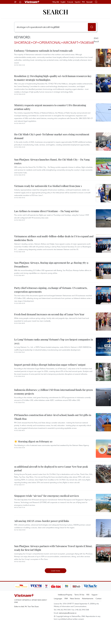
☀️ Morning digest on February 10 (33, 441)
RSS (88, 594)
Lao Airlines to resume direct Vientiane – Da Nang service (46, 211)
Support (94, 594)
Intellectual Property (65, 594)
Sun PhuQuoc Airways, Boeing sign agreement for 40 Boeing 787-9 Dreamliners (51, 264)
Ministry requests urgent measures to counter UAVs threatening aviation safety (50, 107)
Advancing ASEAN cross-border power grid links (41, 521)
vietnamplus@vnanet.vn (67, 613)
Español (77, 2)
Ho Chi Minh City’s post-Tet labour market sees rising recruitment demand (51, 136)
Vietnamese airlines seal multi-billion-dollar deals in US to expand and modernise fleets (53, 238)
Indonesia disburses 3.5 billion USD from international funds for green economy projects (53, 391)
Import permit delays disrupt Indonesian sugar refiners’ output (49, 364)
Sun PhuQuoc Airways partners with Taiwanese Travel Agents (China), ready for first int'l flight (53, 548)
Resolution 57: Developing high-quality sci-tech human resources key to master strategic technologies (52, 77)
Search (55, 11)
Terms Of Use (79, 594)
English (63, 2)
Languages (58, 598)
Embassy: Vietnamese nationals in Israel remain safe (43, 50)
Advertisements (87, 598)
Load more (55, 570)
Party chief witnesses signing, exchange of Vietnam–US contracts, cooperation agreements (51, 289)
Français (70, 2)
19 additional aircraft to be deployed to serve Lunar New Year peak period (51, 468)
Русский (89, 2)
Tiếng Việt (55, 2)
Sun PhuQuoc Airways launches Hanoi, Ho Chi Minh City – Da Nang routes (52, 161)
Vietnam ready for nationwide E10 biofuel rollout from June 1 (48, 186)
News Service (75, 598)
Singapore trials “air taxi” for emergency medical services (46, 495)
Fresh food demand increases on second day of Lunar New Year (49, 314)
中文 (83, 2)
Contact (98, 598)
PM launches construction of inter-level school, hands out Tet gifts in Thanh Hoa (52, 416)
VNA (66, 598)
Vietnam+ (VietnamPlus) (32, 2)
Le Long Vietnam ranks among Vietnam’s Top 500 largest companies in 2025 (53, 341)
